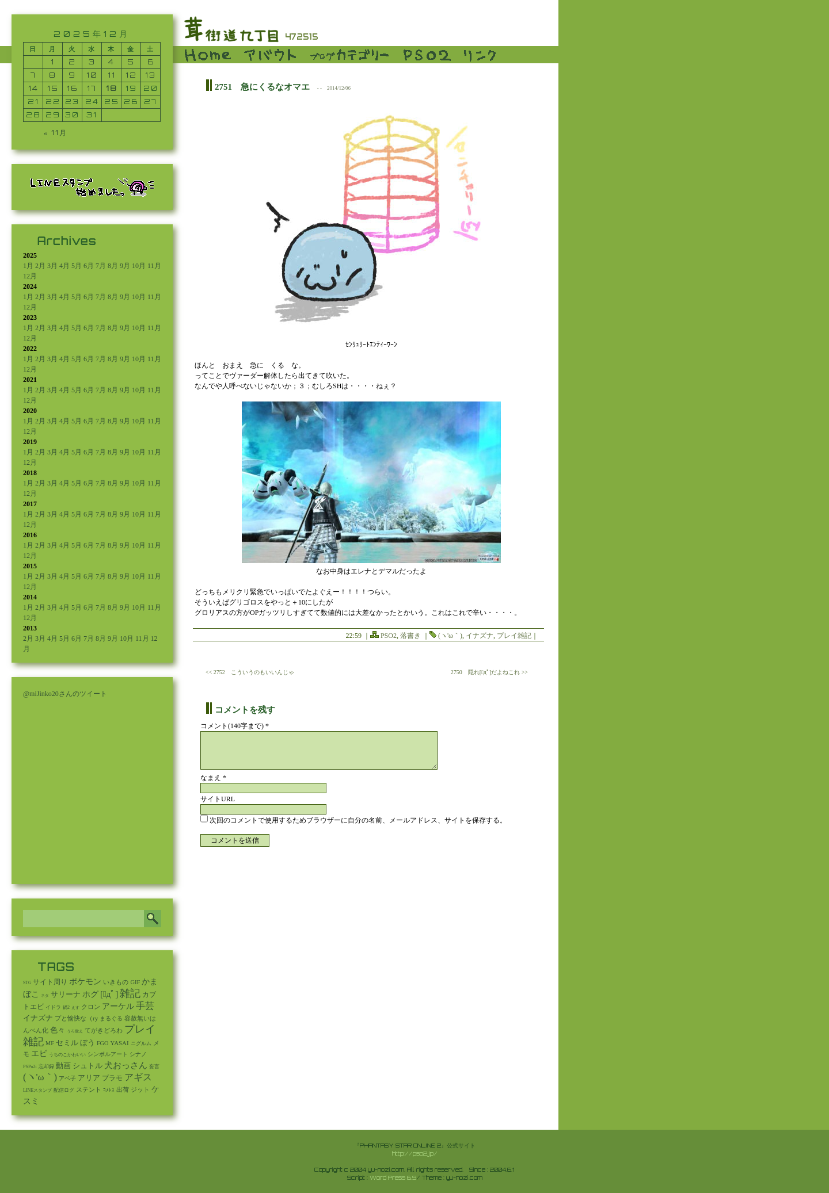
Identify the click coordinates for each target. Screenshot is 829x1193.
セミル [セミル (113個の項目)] (67, 1042)
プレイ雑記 (514, 636)
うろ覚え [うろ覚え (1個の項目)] (75, 1031)
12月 (30, 276)
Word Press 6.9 (393, 1177)
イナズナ (479, 636)
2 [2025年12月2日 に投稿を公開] (72, 62)
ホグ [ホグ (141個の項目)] (90, 994)
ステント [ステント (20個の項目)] (88, 1090)
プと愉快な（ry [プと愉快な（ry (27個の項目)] (76, 1018)
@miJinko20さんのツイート (65, 694)
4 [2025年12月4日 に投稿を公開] (111, 62)
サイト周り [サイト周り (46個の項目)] (50, 982)
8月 (113, 266)
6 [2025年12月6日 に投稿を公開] (150, 62)
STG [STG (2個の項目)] (27, 982)
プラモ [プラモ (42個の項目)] (112, 1078)
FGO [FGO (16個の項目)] (103, 1043)
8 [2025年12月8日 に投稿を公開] (52, 75)
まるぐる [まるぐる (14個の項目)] (111, 1018)
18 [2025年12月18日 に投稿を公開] (111, 88)
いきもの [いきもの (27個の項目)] (115, 981)
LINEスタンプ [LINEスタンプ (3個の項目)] (37, 1090)
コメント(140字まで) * (234, 726)
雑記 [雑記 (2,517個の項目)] (130, 993)
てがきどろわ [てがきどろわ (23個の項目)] (104, 1030)
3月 (52, 266)
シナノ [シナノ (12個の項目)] (138, 1054)
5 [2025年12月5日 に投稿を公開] (131, 62)
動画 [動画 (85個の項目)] (63, 1066)
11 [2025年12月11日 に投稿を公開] (112, 75)
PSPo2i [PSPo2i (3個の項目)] (30, 1066)
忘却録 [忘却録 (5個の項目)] (46, 1066)
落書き (410, 636)
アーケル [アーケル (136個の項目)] (118, 1006)
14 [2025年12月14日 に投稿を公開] (33, 88)
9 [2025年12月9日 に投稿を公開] (72, 75)
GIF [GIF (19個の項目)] (135, 982)
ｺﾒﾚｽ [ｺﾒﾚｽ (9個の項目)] (109, 1090)
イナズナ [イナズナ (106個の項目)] (38, 1018)
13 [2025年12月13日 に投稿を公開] (150, 75)
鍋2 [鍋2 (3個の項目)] (66, 1007)
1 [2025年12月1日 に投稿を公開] (53, 62)
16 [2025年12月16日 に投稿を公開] (72, 88)
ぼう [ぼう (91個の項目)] (87, 1043)
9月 (125, 266)
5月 (76, 266)
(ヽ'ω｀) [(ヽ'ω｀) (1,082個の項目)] (40, 1077)
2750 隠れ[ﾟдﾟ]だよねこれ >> (489, 672)
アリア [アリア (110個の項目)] (89, 1077)
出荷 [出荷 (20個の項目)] (122, 1090)
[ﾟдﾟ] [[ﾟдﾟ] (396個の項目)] (109, 994)
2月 (40, 266)
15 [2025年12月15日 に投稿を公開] (53, 88)
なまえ (213, 778)
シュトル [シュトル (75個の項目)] (87, 1066)
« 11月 (55, 132)
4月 (64, 266)
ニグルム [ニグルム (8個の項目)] (141, 1043)
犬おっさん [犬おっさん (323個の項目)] (125, 1065)
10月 (139, 266)
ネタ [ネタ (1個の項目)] (45, 995)
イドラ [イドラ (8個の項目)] (53, 1007)
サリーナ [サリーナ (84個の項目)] (66, 995)
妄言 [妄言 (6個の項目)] (154, 1066)
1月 (28, 266)
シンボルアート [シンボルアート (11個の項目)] (108, 1054)
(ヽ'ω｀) (450, 636)
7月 (101, 266)
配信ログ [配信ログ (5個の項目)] (64, 1090)
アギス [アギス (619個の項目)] (138, 1077)
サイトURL (217, 799)
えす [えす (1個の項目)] (75, 1007)
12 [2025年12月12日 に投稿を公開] (131, 75)
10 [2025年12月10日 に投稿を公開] (92, 75)
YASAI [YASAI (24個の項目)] (120, 1042)
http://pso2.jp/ (415, 1153)
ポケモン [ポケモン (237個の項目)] (85, 981)
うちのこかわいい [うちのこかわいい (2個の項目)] (67, 1054)
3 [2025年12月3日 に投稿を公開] (92, 62)
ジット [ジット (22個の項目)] (140, 1089)
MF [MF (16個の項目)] (49, 1043)
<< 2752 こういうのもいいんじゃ (250, 672)
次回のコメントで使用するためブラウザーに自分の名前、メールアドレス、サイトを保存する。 (358, 820)
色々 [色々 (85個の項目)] (57, 1030)
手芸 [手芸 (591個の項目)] (145, 1006)
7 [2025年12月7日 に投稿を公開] (33, 75)
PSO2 (389, 636)
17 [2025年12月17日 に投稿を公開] (92, 88)
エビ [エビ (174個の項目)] (39, 1053)
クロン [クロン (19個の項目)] (90, 1007)
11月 (154, 266)
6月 (88, 266)
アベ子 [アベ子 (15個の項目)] (67, 1078)
